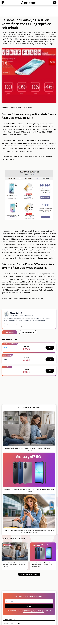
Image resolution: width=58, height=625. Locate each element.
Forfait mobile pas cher (11, 623)
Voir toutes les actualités (29, 574)
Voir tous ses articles (13, 325)
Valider (29, 606)
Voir (50, 348)
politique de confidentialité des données (33, 612)
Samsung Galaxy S (28, 332)
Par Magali (5, 108)
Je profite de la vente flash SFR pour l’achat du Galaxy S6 (22, 298)
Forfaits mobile (9, 332)
